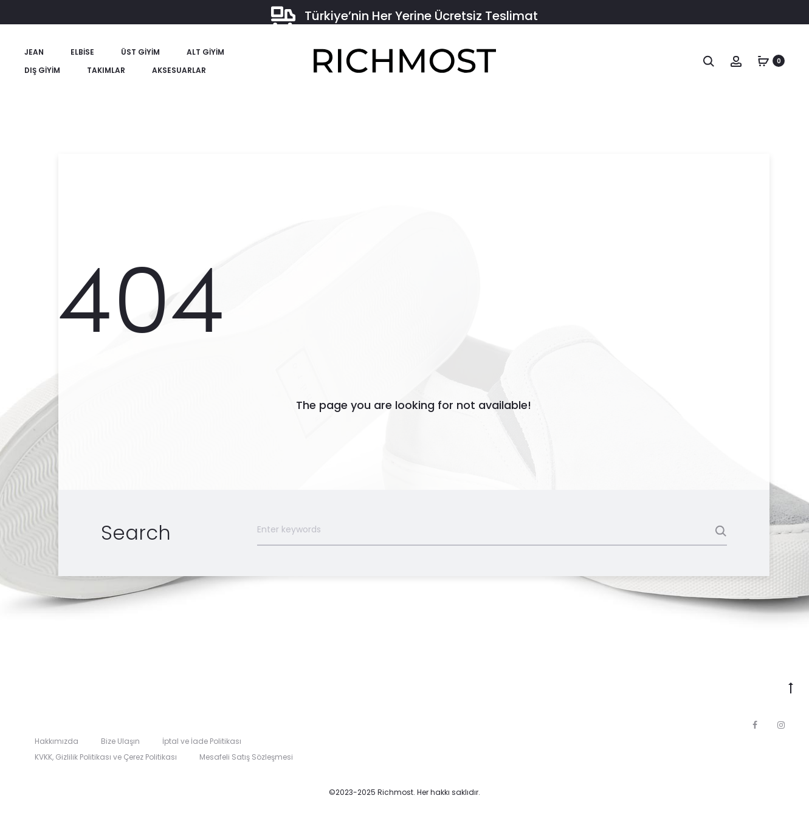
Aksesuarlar (179, 70)
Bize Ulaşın (120, 741)
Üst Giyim (140, 52)
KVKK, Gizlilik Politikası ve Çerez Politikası (106, 757)
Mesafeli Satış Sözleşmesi (246, 757)
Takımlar (106, 70)
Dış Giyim (42, 70)
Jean (34, 52)
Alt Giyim (205, 52)
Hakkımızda (56, 741)
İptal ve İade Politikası (201, 741)
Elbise (82, 52)
